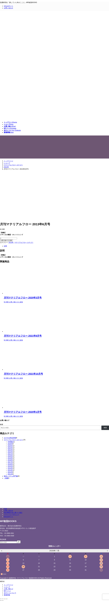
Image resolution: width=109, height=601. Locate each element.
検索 (1, 424)
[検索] (19, 542)
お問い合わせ (8, 8)
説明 (5, 246)
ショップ (7, 587)
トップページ (8, 585)
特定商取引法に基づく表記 (13, 512)
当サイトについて (10, 593)
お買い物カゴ (8, 589)
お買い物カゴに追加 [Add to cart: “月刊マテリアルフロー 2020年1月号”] (16, 416)
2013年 (11, 242)
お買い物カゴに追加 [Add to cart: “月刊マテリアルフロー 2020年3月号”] (16, 302)
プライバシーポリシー (11, 514)
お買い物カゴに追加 (6, 240)
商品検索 (3, 539)
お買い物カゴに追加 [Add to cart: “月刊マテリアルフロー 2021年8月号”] (16, 340)
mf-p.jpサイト (8, 6)
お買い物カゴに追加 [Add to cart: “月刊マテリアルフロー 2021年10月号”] (16, 378)
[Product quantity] (8, 238)
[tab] (56, 246)
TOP (5, 509)
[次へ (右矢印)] (2, 600)
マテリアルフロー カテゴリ (23, 242)
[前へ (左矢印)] (1, 600)
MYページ (7, 591)
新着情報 (7, 595)
